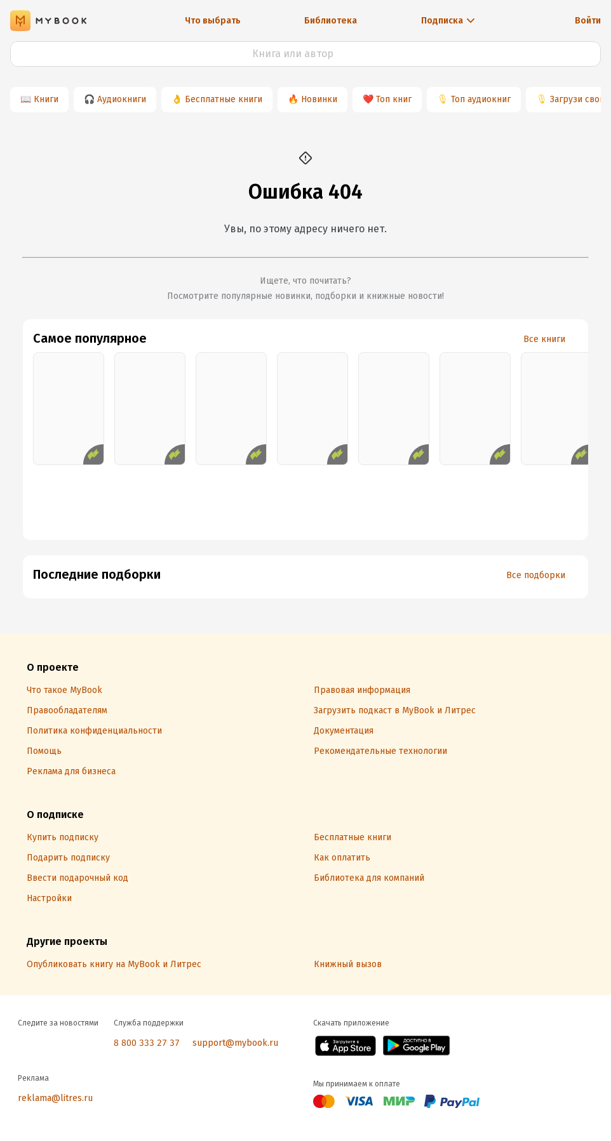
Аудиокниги (121, 99)
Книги (46, 99)
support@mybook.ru (235, 1043)
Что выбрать (213, 20)
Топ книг (394, 99)
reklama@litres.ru (55, 1098)
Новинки (319, 99)
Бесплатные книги (223, 99)
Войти (588, 20)
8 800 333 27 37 (147, 1043)
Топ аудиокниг (481, 99)
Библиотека (330, 20)
